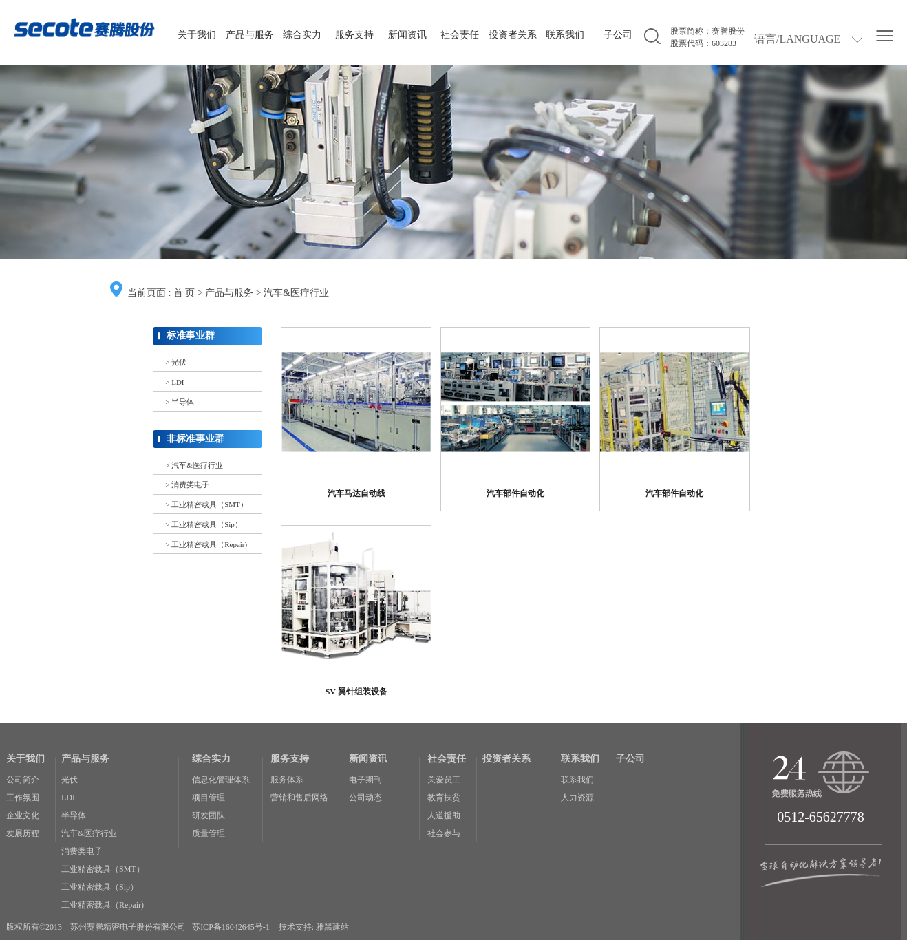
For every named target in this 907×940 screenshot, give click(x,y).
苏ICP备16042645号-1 (231, 927)
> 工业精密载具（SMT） (206, 504)
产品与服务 (250, 35)
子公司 (618, 35)
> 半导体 (179, 402)
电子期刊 (365, 779)
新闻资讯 (407, 35)
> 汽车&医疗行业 (193, 465)
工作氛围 (22, 797)
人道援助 (443, 815)
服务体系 (286, 779)
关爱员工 (443, 779)
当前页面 (146, 293)
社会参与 (443, 833)
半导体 (73, 815)
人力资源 (577, 797)
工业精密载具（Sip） (99, 887)
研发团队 (208, 815)
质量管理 (208, 833)
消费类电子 (82, 851)
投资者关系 (513, 35)
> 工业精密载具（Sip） (203, 524)
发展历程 (22, 833)
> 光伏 (175, 362)
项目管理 (208, 797)
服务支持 (354, 35)
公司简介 (22, 779)
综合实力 (302, 35)
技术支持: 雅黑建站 (314, 927)
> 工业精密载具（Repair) (206, 544)
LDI (68, 797)
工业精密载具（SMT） (103, 869)
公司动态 (365, 797)
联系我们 (565, 35)
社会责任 (459, 35)
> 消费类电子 (187, 484)
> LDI (174, 382)
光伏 (69, 779)
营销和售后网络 (299, 797)
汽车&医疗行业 (296, 293)
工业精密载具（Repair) (102, 905)
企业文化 (22, 815)
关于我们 (197, 35)
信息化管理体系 (221, 779)
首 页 (184, 293)
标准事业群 (191, 335)
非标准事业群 (195, 439)
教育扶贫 (443, 797)
